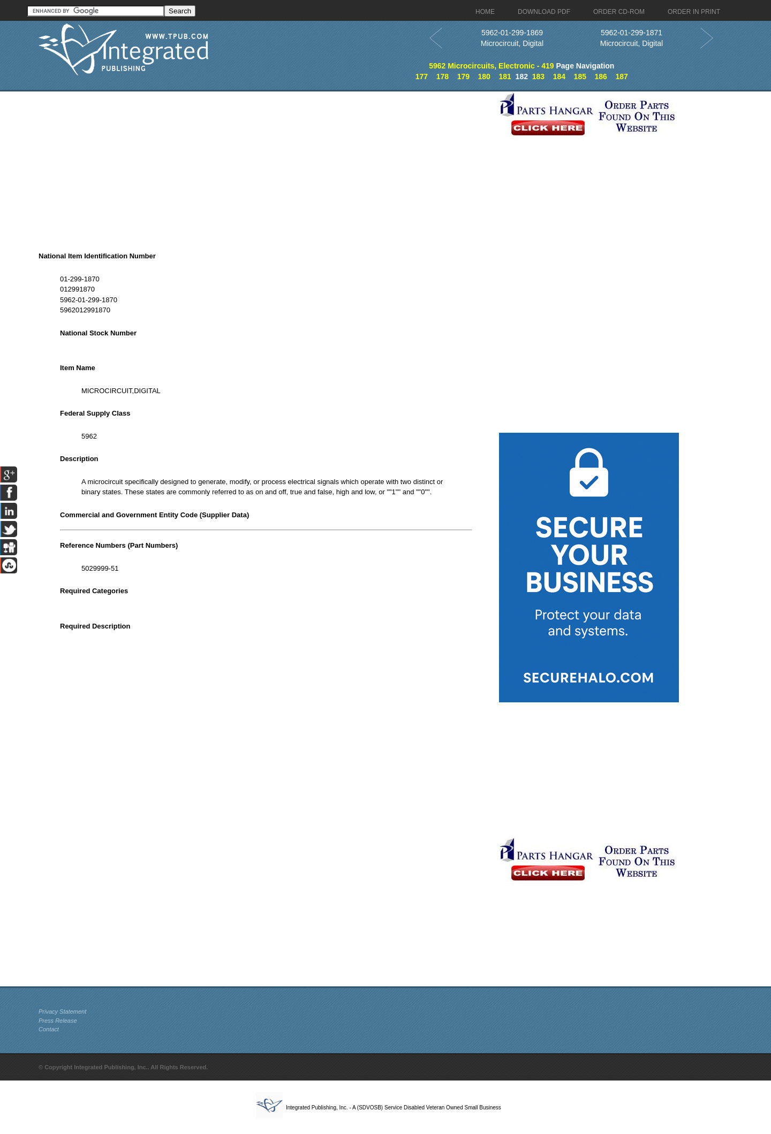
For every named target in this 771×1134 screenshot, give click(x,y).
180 (484, 76)
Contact (49, 1029)
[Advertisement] (266, 166)
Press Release (58, 1020)
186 (601, 76)
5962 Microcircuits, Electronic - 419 (491, 66)
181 (504, 76)
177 (421, 76)
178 (442, 76)
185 (580, 76)
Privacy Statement (62, 1011)
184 (559, 76)
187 (621, 76)
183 (538, 76)
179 (463, 76)
